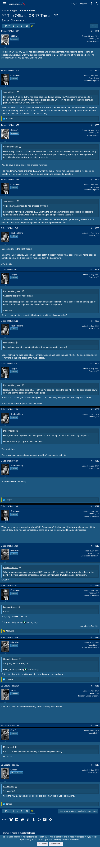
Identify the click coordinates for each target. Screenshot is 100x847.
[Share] (91, 31)
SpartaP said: (9, 92)
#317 (97, 765)
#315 (97, 686)
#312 (97, 546)
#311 (97, 506)
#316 (97, 725)
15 (27, 26)
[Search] (96, 3)
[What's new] (91, 3)
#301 (97, 31)
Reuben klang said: (12, 291)
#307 (97, 321)
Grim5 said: (8, 786)
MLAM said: (8, 747)
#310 (97, 461)
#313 (97, 585)
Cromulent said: (10, 147)
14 (22, 26)
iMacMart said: (10, 607)
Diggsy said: (9, 342)
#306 (97, 270)
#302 (97, 71)
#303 (97, 125)
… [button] (18, 26)
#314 (97, 637)
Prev (7, 26)
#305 (97, 228)
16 (32, 26)
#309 (97, 409)
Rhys (6, 20)
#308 (97, 364)
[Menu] (4, 3)
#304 (97, 180)
